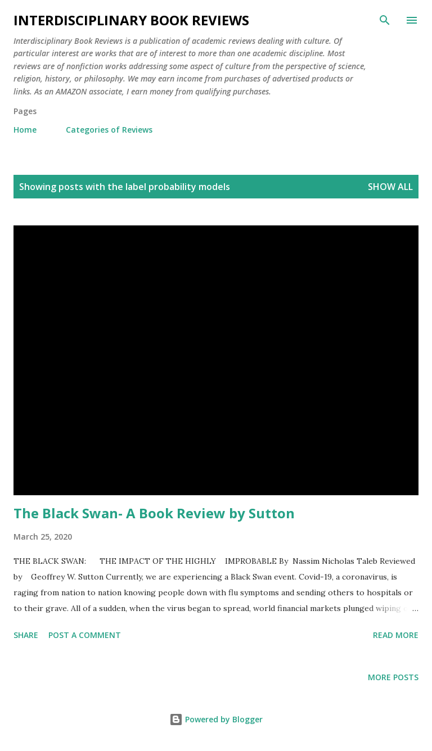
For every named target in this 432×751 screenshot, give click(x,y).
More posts (393, 677)
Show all (390, 186)
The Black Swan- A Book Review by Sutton (154, 513)
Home (25, 129)
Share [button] (26, 635)
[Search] (385, 20)
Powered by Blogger (216, 719)
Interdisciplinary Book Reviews (131, 20)
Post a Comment (84, 635)
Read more (395, 635)
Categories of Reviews (109, 129)
